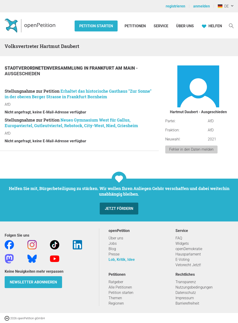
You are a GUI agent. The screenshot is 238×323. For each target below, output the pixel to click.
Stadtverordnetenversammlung (44, 68)
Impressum (184, 298)
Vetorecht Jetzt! (188, 265)
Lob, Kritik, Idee (122, 259)
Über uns (116, 238)
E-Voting (182, 259)
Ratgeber (116, 282)
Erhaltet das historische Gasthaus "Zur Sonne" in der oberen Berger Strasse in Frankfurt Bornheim (78, 93)
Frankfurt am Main (112, 68)
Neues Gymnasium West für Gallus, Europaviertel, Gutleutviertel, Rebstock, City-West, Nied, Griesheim (71, 122)
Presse (114, 254)
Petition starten (96, 26)
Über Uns (185, 26)
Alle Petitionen (120, 287)
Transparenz (185, 282)
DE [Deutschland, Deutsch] (223, 6)
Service (161, 26)
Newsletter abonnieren (33, 282)
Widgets (182, 243)
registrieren (175, 6)
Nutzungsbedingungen (194, 287)
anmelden (201, 6)
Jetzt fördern (119, 208)
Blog (112, 249)
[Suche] (231, 25)
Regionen (116, 303)
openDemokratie (188, 249)
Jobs (113, 243)
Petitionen (136, 26)
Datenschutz (185, 292)
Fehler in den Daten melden (191, 149)
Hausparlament (188, 254)
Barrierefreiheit (187, 303)
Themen (115, 298)
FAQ (178, 238)
